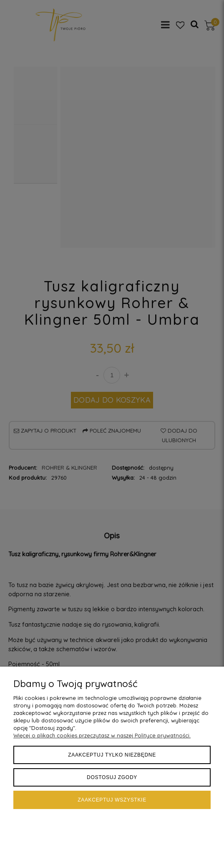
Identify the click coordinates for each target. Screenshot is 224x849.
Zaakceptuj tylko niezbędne (112, 755)
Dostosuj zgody (112, 777)
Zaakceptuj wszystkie (112, 800)
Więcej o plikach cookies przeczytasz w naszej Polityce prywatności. (102, 735)
